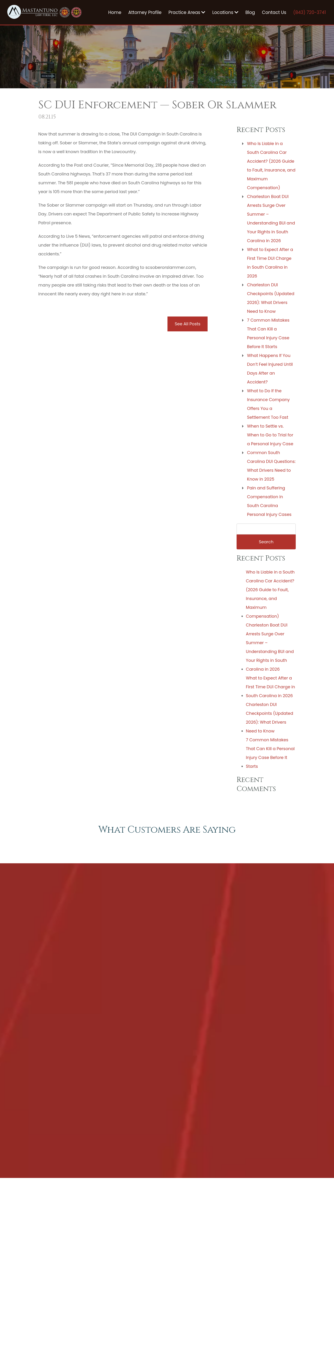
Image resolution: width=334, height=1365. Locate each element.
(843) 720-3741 (309, 12)
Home (114, 12)
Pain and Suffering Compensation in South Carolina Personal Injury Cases (269, 501)
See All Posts (187, 324)
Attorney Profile (144, 12)
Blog (250, 12)
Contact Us (274, 12)
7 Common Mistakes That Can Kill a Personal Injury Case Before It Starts (268, 333)
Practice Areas (186, 12)
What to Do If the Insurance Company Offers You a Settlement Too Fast (268, 404)
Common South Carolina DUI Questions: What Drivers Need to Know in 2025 (271, 466)
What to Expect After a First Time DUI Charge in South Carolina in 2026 (270, 263)
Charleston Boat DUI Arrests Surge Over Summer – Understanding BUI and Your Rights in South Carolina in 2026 (271, 219)
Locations (225, 12)
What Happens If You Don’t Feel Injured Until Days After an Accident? (270, 369)
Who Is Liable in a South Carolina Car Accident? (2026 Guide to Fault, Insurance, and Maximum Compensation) (271, 166)
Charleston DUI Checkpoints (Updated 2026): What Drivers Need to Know (270, 298)
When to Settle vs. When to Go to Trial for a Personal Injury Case (270, 435)
